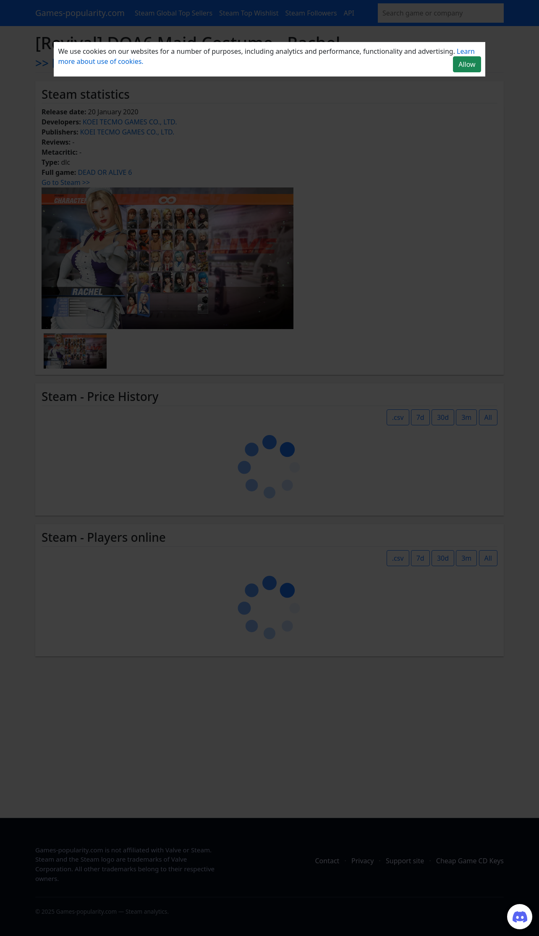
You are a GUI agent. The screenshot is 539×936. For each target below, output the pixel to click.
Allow (466, 64)
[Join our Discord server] (519, 916)
